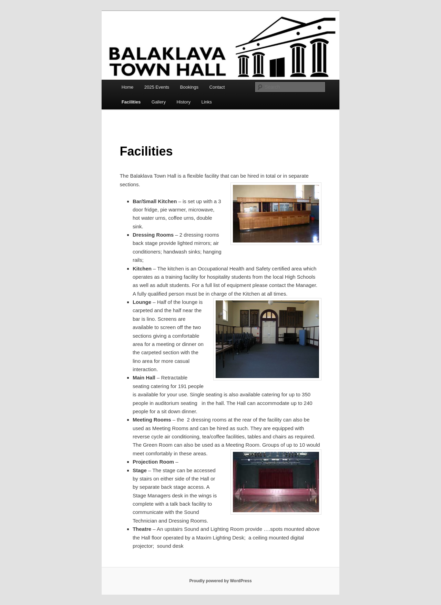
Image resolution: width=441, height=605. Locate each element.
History (183, 102)
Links (206, 102)
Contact (217, 87)
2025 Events (156, 87)
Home (128, 87)
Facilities (131, 102)
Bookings (189, 87)
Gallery (159, 102)
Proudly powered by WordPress (220, 580)
